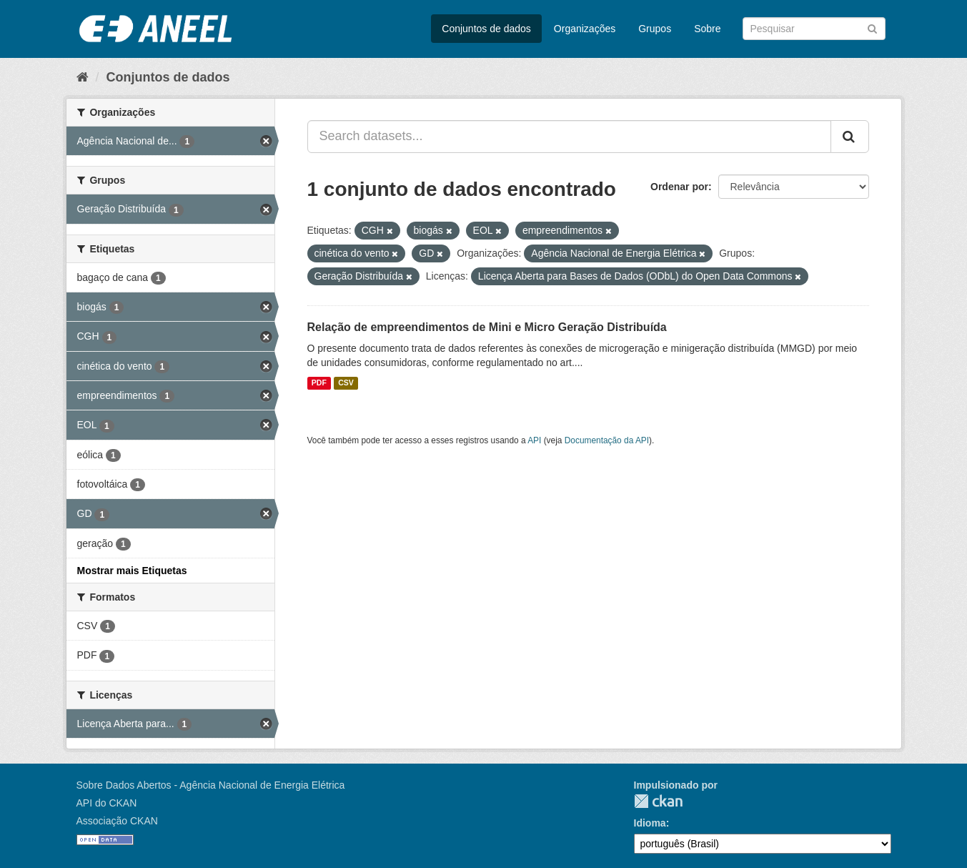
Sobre (707, 28)
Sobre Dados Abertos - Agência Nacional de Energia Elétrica (210, 785)
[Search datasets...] (569, 136)
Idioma (650, 823)
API (534, 440)
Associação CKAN (117, 821)
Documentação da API (607, 440)
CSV (346, 383)
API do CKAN (106, 803)
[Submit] (872, 27)
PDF (319, 383)
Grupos (654, 28)
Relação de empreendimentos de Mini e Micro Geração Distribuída (487, 327)
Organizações (584, 28)
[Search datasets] (814, 28)
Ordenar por (679, 186)
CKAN (658, 801)
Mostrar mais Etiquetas (132, 570)
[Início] (82, 77)
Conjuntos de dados (486, 28)
